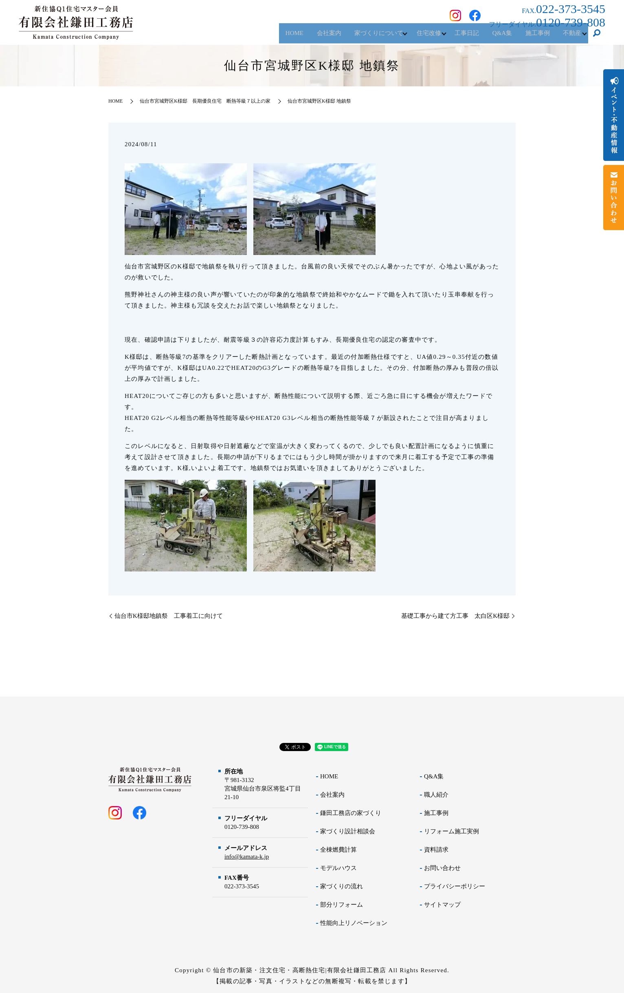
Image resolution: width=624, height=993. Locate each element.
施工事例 (531, 36)
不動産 (570, 36)
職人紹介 (436, 794)
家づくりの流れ (341, 886)
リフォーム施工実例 (451, 831)
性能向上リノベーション (353, 923)
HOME (264, 36)
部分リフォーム (341, 904)
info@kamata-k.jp (246, 856)
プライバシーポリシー (454, 886)
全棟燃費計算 (338, 849)
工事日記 (453, 36)
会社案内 (302, 36)
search (596, 37)
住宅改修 (411, 36)
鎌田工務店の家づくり (350, 813)
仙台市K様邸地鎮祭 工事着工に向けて (168, 616)
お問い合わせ (442, 868)
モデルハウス (338, 868)
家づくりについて (356, 36)
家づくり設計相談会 (347, 831)
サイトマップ (442, 904)
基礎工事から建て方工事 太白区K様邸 (455, 616)
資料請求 (436, 849)
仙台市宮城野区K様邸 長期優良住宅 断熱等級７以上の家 (205, 101)
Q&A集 (492, 36)
